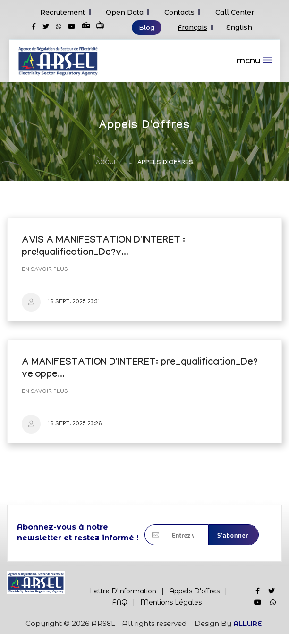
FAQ (120, 602)
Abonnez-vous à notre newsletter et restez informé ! (78, 532)
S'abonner (233, 535)
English (239, 27)
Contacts (179, 12)
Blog (146, 27)
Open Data (125, 12)
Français (192, 27)
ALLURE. (248, 623)
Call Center (234, 12)
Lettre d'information (123, 591)
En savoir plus (45, 270)
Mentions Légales (171, 602)
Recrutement (62, 12)
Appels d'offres (194, 591)
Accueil (109, 162)
